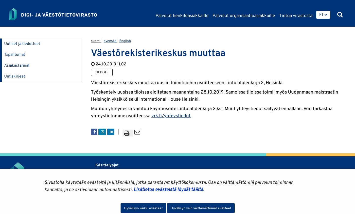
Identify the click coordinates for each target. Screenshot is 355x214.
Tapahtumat (14, 54)
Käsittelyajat (107, 165)
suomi (96, 41)
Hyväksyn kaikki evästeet (143, 208)
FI (321, 14)
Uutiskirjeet (14, 76)
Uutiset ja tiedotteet (22, 43)
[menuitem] (323, 15)
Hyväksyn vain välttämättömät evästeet (201, 208)
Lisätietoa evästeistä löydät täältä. (169, 189)
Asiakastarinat (17, 65)
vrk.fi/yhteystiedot (171, 115)
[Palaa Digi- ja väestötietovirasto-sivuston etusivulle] (53, 14)
